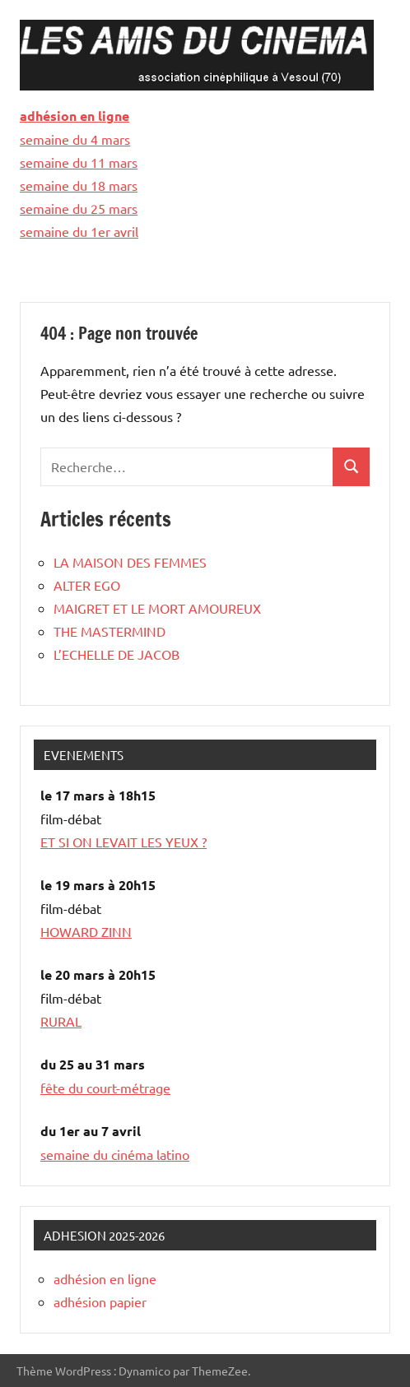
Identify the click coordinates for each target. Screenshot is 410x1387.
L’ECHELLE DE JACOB (116, 654)
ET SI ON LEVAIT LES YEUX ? (123, 841)
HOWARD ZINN (86, 931)
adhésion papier (100, 1301)
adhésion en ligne (74, 115)
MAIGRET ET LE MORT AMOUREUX (157, 608)
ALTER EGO (87, 585)
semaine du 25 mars (78, 208)
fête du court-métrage (105, 1087)
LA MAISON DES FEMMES (130, 562)
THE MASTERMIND (109, 631)
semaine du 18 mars (78, 185)
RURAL (61, 1021)
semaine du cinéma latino (114, 1154)
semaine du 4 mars (75, 139)
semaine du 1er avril (79, 231)
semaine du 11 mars (78, 162)
